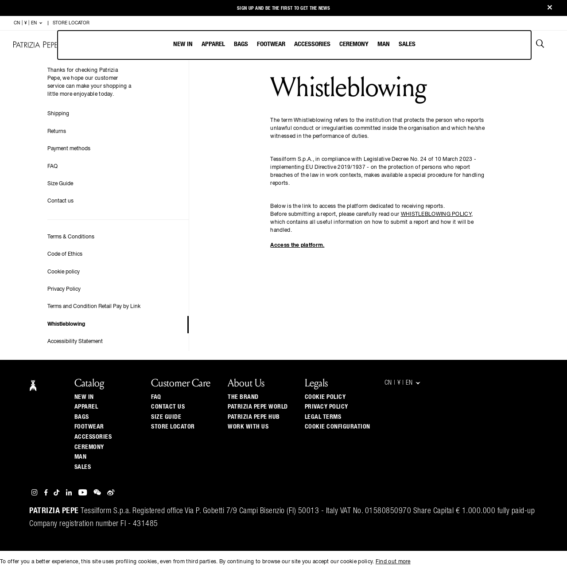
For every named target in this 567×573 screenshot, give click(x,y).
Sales (407, 44)
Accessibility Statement (75, 341)
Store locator (173, 427)
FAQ (52, 166)
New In (183, 44)
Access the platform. (297, 245)
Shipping (58, 114)
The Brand (243, 397)
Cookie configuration (337, 427)
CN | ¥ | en (28, 23)
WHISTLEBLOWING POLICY (436, 214)
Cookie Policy (325, 397)
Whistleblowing (66, 324)
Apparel (213, 44)
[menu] (294, 45)
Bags (241, 44)
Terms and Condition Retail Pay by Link (93, 306)
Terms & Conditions (70, 237)
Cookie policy (63, 272)
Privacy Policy (64, 289)
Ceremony (354, 44)
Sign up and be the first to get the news (283, 8)
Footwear (271, 44)
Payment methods (68, 149)
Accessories (312, 44)
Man (383, 44)
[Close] (550, 8)
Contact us (60, 201)
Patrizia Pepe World (258, 407)
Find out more (393, 562)
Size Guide (60, 184)
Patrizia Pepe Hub (254, 417)
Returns (56, 131)
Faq (156, 397)
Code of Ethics (64, 254)
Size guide (166, 417)
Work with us (248, 427)
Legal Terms (323, 417)
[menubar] (294, 45)
